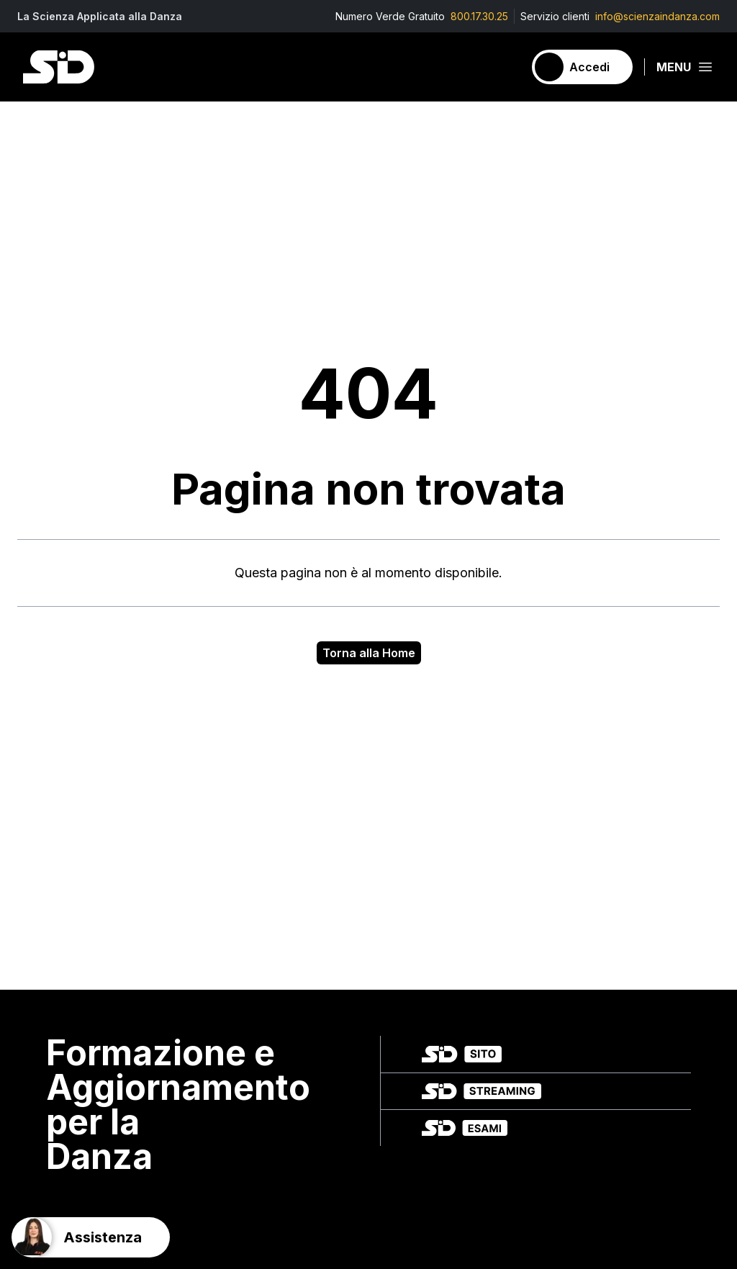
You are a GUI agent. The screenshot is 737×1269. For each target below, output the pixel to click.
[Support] (91, 1237)
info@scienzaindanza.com (657, 16)
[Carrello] (506, 67)
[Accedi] (582, 67)
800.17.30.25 (479, 16)
